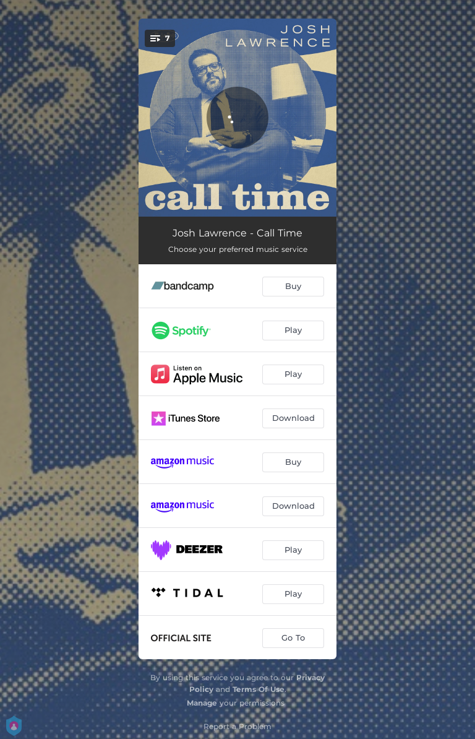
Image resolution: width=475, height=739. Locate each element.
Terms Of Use (259, 689)
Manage (202, 702)
